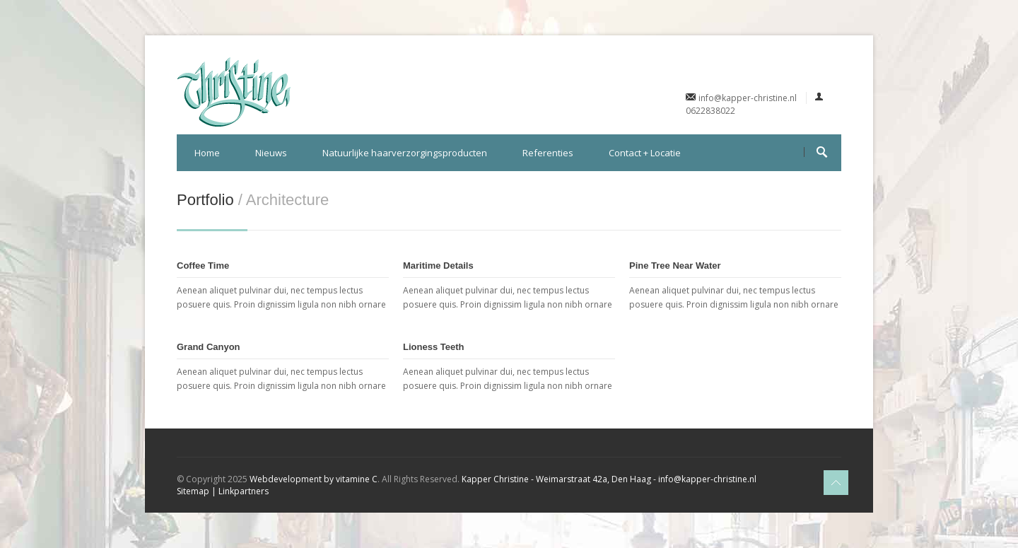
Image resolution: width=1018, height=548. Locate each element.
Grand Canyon (208, 347)
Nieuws (271, 152)
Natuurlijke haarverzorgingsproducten (404, 152)
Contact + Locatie (645, 152)
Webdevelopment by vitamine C (314, 479)
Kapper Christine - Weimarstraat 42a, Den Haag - (559, 479)
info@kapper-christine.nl (747, 98)
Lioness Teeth (433, 347)
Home (207, 152)
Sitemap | (197, 491)
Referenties (547, 152)
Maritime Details (438, 265)
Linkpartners (243, 491)
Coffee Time (203, 265)
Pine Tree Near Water (675, 265)
